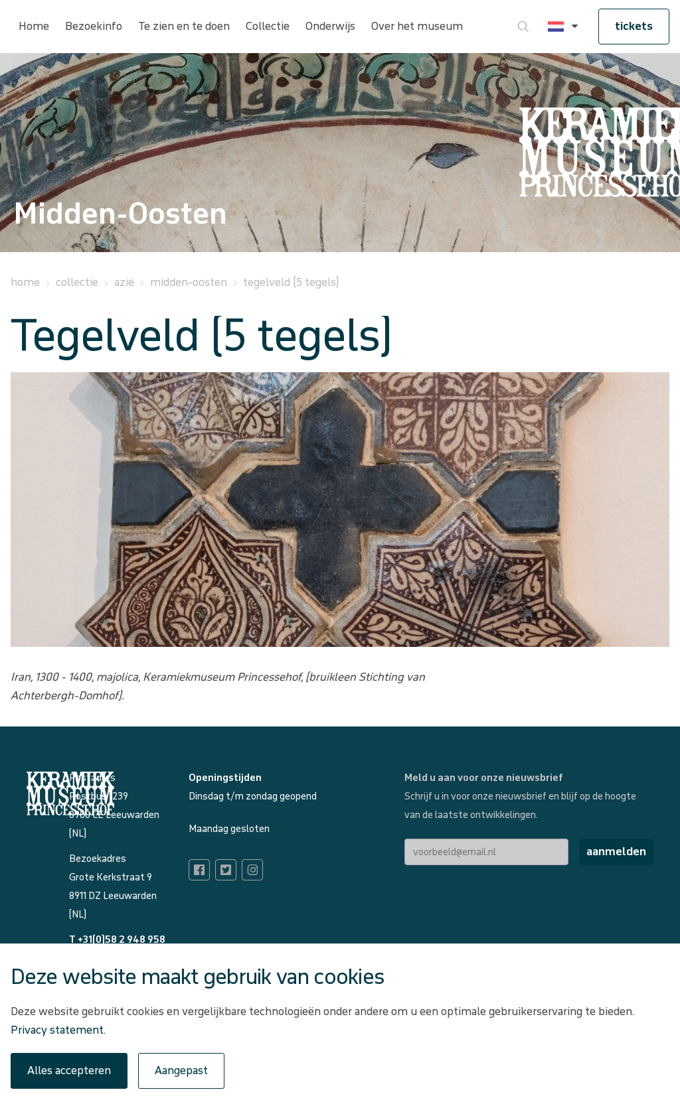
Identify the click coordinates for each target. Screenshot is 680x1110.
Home (34, 26)
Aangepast (181, 1070)
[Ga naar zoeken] (523, 26)
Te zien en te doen (184, 26)
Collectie (268, 26)
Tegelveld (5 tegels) (291, 282)
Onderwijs (330, 26)
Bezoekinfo (93, 26)
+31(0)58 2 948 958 (121, 939)
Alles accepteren (69, 1070)
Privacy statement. (58, 1030)
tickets (634, 26)
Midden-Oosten (188, 282)
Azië (124, 282)
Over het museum (417, 26)
